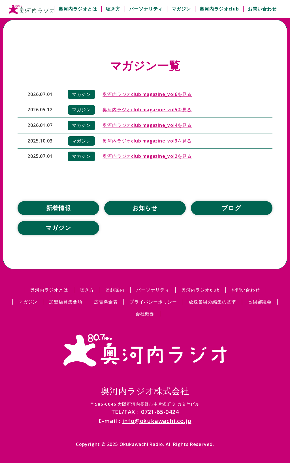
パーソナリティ (146, 9)
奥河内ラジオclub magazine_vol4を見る (147, 125)
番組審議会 (260, 302)
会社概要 (144, 314)
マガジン (181, 9)
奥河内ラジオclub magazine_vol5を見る (147, 109)
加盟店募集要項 (65, 302)
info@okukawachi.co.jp (156, 421)
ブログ (231, 208)
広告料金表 (106, 302)
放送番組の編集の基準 (212, 302)
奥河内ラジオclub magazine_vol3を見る (147, 141)
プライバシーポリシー (153, 302)
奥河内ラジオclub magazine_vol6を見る (147, 94)
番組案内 (115, 290)
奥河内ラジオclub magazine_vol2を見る (147, 156)
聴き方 (113, 9)
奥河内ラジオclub (219, 9)
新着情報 (58, 208)
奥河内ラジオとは (78, 9)
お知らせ (145, 208)
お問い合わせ (262, 9)
